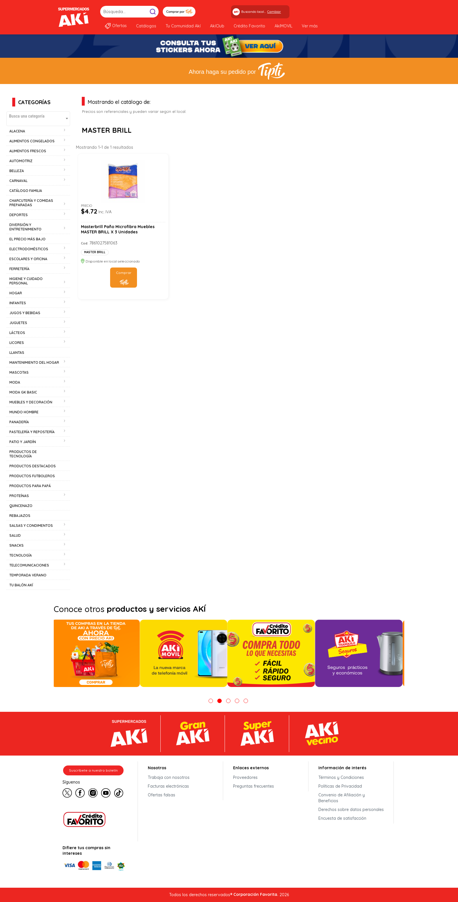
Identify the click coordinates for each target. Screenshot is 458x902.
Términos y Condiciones (341, 777)
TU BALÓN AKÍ (21, 585)
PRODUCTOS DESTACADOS (32, 466)
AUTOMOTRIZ (20, 161)
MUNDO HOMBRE (24, 412)
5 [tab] (246, 701)
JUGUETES (18, 323)
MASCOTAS (19, 372)
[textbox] (38, 116)
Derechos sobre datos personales (351, 809)
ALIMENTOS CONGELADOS (32, 141)
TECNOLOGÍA (20, 555)
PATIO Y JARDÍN (22, 442)
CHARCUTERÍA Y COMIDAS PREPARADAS (31, 202)
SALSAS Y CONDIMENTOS (31, 525)
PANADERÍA (19, 422)
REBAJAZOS (19, 515)
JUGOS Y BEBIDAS (24, 313)
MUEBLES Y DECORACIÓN (30, 402)
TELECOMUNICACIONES (29, 565)
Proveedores (245, 777)
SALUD (15, 535)
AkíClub (217, 26)
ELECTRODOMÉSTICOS (28, 249)
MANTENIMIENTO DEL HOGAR (34, 362)
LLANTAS (16, 352)
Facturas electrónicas (168, 786)
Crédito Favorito (249, 26)
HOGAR (15, 293)
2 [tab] (219, 701)
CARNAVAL (18, 181)
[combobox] (38, 118)
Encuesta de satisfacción (342, 818)
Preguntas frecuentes (253, 786)
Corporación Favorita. (255, 894)
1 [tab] (211, 701)
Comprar (123, 272)
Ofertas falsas (161, 795)
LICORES (16, 342)
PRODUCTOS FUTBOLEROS (32, 476)
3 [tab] (228, 701)
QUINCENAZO (20, 506)
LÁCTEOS (17, 333)
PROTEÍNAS (19, 496)
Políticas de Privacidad (340, 786)
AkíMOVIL (283, 26)
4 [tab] (237, 701)
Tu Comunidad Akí (183, 26)
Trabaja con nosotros (169, 777)
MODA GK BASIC (23, 392)
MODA (14, 382)
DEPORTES (18, 215)
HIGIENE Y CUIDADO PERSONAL (26, 281)
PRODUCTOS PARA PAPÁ (30, 486)
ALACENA (17, 131)
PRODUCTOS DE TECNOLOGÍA (23, 454)
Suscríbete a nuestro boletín (93, 770)
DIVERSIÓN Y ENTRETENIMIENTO (25, 227)
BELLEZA (16, 171)
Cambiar (274, 12)
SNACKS (16, 545)
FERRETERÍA (19, 269)
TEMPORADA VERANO (27, 575)
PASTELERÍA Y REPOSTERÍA (32, 432)
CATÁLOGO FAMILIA (25, 190)
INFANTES (17, 303)
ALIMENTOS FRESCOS (27, 151)
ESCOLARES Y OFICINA (28, 259)
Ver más (310, 26)
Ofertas (119, 25)
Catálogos (146, 26)
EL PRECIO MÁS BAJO (27, 239)
